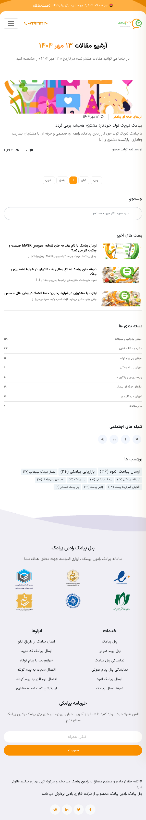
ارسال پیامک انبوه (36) (120, 472)
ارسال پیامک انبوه (109, 679)
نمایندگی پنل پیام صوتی (109, 669)
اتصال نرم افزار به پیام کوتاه (36, 679)
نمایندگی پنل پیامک (110, 660)
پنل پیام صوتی (110, 651)
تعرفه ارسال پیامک (109, 688)
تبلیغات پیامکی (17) (128, 480)
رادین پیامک (80, 781)
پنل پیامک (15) (77, 480)
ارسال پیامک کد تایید (36, 651)
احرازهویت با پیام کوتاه (36, 660)
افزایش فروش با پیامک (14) (124, 487)
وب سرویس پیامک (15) (50, 480)
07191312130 (35, 23)
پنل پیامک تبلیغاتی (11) (67, 487)
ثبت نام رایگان (41, 5)
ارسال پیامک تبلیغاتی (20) (39, 472)
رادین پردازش (64, 793)
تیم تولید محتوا (127, 149)
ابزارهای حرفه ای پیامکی (127, 117)
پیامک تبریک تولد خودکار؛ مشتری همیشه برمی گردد (98, 126)
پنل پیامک (109, 641)
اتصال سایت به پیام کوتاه (36, 669)
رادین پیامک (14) (93, 487)
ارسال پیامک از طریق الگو (36, 641)
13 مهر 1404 (91, 117)
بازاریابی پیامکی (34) (77, 472)
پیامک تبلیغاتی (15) (101, 480)
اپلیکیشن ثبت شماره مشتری (36, 688)
